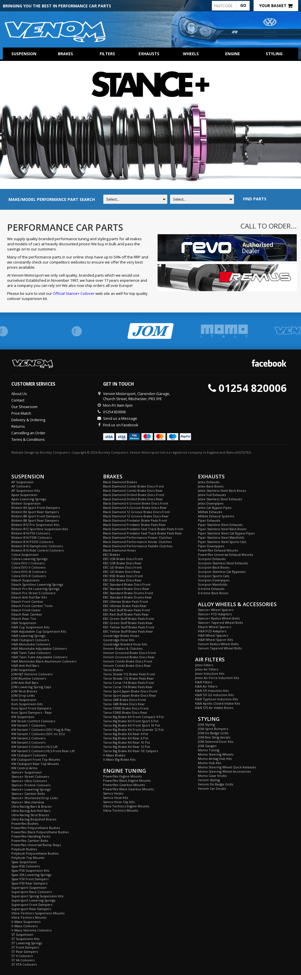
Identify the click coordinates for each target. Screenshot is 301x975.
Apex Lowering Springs (28, 499)
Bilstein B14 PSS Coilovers (30, 533)
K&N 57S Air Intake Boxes (214, 707)
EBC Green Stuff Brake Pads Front (128, 618)
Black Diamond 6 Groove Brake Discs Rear (135, 507)
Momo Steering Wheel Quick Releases (227, 767)
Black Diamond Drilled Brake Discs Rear (133, 499)
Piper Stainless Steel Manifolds (221, 537)
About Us (19, 393)
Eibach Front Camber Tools (32, 606)
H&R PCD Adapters (212, 631)
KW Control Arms (24, 768)
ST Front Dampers (25, 947)
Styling (274, 53)
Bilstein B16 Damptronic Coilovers (37, 546)
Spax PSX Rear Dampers (29, 883)
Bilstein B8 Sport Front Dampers (35, 516)
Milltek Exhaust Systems (216, 516)
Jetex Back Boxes (210, 486)
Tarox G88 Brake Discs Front (124, 700)
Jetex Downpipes (210, 503)
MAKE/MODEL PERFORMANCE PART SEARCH (52, 199)
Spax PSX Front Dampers (30, 879)
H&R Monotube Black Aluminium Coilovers (43, 661)
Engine (232, 53)
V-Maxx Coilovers (24, 926)
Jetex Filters (204, 665)
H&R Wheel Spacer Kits (215, 639)
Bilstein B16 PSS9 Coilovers (31, 537)
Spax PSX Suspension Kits (30, 870)
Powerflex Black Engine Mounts (126, 780)
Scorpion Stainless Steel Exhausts (223, 563)
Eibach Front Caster (26, 610)
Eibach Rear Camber (26, 614)
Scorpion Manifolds (212, 584)
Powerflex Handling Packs (30, 836)
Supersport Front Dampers (31, 904)
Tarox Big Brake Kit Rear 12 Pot (126, 746)
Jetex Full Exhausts (212, 495)
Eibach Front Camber (27, 601)
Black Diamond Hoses (119, 550)
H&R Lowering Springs (28, 635)
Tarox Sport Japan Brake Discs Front (130, 691)
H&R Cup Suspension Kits (30, 627)
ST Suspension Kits (25, 939)
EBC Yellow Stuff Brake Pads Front (128, 627)
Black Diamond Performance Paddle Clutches (137, 546)
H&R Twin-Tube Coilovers (31, 653)
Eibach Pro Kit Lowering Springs (35, 589)
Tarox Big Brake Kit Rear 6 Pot (125, 738)
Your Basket (275, 5)
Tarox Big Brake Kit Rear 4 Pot (125, 734)
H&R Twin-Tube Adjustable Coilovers (39, 657)
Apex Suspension (24, 495)
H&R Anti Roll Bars (25, 665)
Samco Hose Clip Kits (119, 802)
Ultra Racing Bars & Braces (31, 806)
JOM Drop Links (23, 695)
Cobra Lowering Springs (29, 559)
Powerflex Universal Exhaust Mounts (225, 554)
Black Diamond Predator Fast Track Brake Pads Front (143, 529)
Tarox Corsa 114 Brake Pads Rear (128, 687)
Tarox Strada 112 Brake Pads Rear (128, 678)
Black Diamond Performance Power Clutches (137, 537)
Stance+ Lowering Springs (31, 789)
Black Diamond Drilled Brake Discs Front (133, 495)
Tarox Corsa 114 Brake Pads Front (128, 682)
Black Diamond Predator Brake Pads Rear (134, 525)
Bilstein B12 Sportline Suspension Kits (39, 529)
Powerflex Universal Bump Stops (36, 845)
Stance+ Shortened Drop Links (34, 798)
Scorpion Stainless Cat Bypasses (222, 571)
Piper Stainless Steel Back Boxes (222, 529)
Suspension (23, 53)
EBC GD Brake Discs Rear (122, 571)
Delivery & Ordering (28, 419)
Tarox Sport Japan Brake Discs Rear (129, 695)
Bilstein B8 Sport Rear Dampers (35, 520)
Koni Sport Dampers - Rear (31, 712)
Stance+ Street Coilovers (30, 776)
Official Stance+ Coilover (74, 293)
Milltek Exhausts (210, 512)
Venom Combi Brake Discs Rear (127, 665)
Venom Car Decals (212, 788)
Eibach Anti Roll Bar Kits (29, 597)
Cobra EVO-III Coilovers (28, 571)
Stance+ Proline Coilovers (31, 785)
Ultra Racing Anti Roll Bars (30, 811)
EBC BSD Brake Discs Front (123, 576)
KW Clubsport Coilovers (29, 755)
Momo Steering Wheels (215, 754)
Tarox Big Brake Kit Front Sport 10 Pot (131, 725)
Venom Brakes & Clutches (123, 648)
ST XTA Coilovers (24, 964)
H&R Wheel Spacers (213, 635)
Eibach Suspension (25, 580)
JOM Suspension (23, 670)
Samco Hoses (113, 793)
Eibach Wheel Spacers (214, 627)
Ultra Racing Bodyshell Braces (33, 819)
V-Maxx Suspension (26, 922)
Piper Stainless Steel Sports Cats (222, 542)
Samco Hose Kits (115, 797)
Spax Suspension (24, 862)
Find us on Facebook (120, 424)
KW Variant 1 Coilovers (28, 725)
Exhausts (149, 53)
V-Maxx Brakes (114, 755)
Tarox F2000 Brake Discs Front (126, 708)
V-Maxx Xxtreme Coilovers (31, 930)
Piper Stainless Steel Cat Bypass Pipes (226, 533)
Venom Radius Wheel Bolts (218, 644)
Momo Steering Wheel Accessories (224, 771)
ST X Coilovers (22, 956)
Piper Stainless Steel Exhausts (220, 525)
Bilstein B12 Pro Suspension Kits (35, 525)
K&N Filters (203, 682)
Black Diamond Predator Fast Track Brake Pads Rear (142, 533)
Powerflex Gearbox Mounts (124, 785)
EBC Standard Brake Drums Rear (127, 597)
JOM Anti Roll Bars (24, 682)
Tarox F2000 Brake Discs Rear (125, 712)
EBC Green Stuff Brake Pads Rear (128, 623)
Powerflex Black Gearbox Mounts (128, 789)
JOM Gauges (207, 746)
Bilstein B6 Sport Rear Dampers (35, 512)
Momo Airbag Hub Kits (215, 758)
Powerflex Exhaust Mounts (218, 550)
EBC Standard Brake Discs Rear (126, 589)
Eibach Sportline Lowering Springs (37, 584)
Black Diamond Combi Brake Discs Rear (133, 490)
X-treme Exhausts (211, 589)
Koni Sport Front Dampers (31, 708)
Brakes (65, 53)
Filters (107, 53)
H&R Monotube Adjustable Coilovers (39, 648)
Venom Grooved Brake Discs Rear (129, 657)
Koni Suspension (23, 700)
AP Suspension (22, 482)
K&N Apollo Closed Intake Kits (217, 703)
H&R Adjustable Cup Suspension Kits (38, 631)
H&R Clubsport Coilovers (30, 640)
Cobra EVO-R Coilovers (28, 576)
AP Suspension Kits (25, 490)
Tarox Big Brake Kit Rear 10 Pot (126, 742)
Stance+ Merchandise (27, 802)
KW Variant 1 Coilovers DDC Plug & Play (41, 729)
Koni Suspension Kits (27, 704)
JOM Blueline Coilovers (28, 678)
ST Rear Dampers (24, 951)
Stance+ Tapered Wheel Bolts (220, 622)
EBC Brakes (111, 554)
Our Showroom (24, 406)
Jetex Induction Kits (209, 673)
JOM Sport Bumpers (213, 729)
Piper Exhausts (209, 520)
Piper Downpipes (211, 546)
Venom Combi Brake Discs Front (127, 661)
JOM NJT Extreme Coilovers (32, 674)
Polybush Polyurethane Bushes (34, 853)
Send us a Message (120, 418)
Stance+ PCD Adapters (215, 614)
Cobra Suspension (25, 554)
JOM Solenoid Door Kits (215, 741)
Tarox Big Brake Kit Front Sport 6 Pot (130, 721)
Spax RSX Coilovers (25, 866)
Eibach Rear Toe (23, 618)
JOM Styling (206, 724)
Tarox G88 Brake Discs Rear (124, 704)
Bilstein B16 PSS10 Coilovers (32, 542)
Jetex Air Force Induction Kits (217, 678)
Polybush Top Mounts (27, 857)
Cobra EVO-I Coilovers (28, 563)
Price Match (21, 413)
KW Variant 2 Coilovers (28, 738)
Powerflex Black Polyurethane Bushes (40, 832)
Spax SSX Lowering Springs (31, 875)
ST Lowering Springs (26, 943)
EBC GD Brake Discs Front (122, 567)
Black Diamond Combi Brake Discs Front (133, 486)
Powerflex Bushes (24, 823)
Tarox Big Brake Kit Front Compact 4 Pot (133, 717)
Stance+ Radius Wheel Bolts (219, 618)
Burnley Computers (55, 452)
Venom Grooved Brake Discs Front (129, 653)
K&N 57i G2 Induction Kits (214, 695)
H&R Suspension (23, 623)
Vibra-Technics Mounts (28, 917)
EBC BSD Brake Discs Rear (122, 580)
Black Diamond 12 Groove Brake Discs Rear (136, 516)
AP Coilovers (20, 486)
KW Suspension (22, 717)
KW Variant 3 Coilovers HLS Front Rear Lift (43, 751)
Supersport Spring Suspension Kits (37, 896)
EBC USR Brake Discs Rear (122, 563)
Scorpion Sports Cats (213, 576)
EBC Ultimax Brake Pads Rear (125, 606)
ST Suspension (22, 934)
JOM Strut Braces (24, 691)
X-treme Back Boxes (213, 593)
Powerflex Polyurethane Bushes (35, 828)
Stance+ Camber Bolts (28, 793)
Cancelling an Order (28, 432)
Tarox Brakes (113, 670)
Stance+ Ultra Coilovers (29, 781)
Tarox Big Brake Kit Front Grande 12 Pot (133, 729)
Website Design (23, 452)
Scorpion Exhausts (211, 559)
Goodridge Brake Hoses (121, 635)
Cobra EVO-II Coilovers (28, 567)
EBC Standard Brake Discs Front (126, 584)
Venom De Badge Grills (215, 784)
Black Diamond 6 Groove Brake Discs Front (135, 503)
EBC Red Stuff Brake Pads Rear (126, 614)
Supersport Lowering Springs (33, 900)
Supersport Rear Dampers (31, 909)
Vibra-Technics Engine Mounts (126, 806)
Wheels (191, 53)
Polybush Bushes (24, 849)
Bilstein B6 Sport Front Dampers (35, 507)
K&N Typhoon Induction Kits (216, 699)
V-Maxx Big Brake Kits (119, 759)
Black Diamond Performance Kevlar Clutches (137, 542)
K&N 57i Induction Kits (212, 690)
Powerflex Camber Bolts (29, 840)
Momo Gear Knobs (212, 776)
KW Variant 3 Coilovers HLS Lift (34, 746)
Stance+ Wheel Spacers (215, 610)
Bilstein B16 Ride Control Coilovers (37, 550)
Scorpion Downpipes (213, 580)
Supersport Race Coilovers (31, 892)
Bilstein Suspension (26, 503)
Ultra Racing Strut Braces (30, 815)
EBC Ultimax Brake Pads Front (125, 601)
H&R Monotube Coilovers (30, 644)
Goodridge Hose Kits (118, 640)
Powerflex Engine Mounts (122, 776)
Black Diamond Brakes (120, 482)
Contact (17, 400)
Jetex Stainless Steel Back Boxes (222, 490)
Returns (18, 426)
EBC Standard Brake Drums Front (128, 593)
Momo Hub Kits (209, 763)
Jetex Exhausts (209, 482)
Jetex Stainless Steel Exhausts (220, 499)
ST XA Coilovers (23, 960)
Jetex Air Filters (206, 669)
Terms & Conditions (28, 439)
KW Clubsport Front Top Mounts (35, 759)
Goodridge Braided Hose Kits (125, 644)
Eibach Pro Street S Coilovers (33, 593)
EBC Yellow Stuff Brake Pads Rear (128, 631)
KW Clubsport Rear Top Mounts (35, 764)
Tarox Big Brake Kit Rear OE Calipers (130, 751)
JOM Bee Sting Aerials (214, 737)
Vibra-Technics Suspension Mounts (37, 913)
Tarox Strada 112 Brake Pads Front (129, 674)
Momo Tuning (208, 750)
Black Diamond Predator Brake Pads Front (135, 520)
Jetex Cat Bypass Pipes (214, 507)
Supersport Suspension (29, 887)
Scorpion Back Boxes (213, 567)
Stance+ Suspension (26, 772)
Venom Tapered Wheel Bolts (220, 648)
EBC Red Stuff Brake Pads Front (126, 610)
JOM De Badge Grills (213, 733)
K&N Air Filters (206, 686)
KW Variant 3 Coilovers (28, 742)
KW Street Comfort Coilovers (33, 721)
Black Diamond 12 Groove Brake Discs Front (136, 512)
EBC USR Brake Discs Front (123, 559)
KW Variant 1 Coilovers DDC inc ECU (38, 734)
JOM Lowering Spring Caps (31, 687)
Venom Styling (209, 780)
